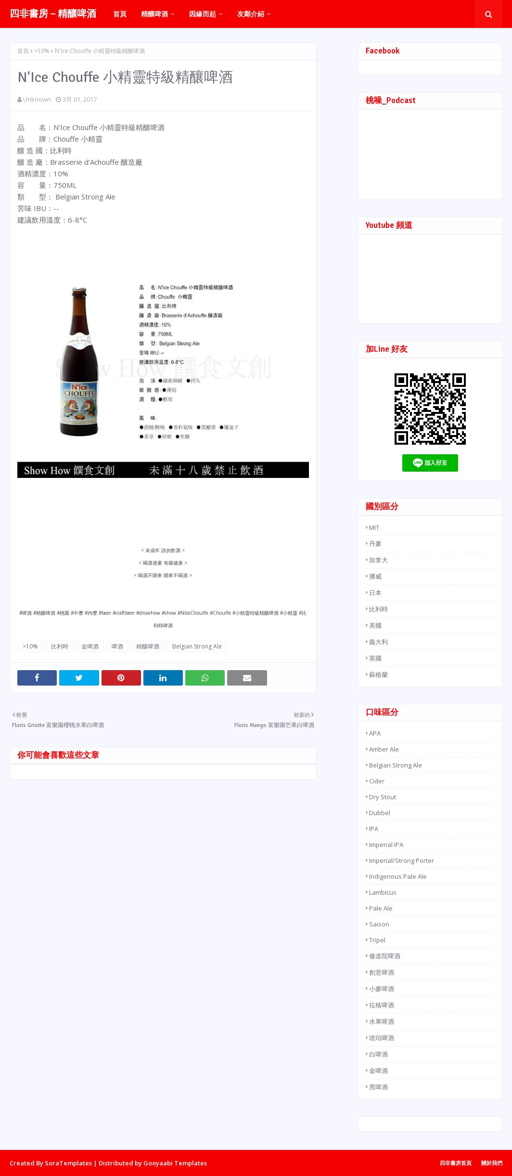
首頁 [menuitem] (120, 13)
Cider (376, 781)
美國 (375, 625)
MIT (374, 527)
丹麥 (375, 543)
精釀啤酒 (147, 646)
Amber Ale (384, 749)
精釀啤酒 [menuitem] (154, 13)
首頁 (23, 51)
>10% (42, 51)
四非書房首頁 (456, 1162)
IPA (373, 828)
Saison (379, 924)
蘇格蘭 (378, 674)
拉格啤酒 (381, 1005)
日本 (375, 592)
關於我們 (491, 1162)
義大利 (378, 641)
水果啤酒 (381, 1021)
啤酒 (117, 646)
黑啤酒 (378, 1087)
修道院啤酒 (384, 955)
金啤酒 (90, 646)
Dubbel (379, 812)
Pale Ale (381, 908)
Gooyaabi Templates (175, 1163)
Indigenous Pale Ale (398, 876)
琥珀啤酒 (381, 1037)
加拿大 (378, 559)
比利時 (59, 646)
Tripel (377, 940)
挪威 (375, 576)
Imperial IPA (386, 844)
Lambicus (383, 892)
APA (375, 733)
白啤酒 (378, 1054)
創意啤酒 (381, 972)
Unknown (37, 99)
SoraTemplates (68, 1163)
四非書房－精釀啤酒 (53, 14)
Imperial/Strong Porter (401, 860)
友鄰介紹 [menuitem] (250, 13)
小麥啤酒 (381, 988)
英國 (375, 658)
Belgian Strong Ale (197, 646)
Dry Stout (382, 797)
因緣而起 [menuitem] (202, 13)
